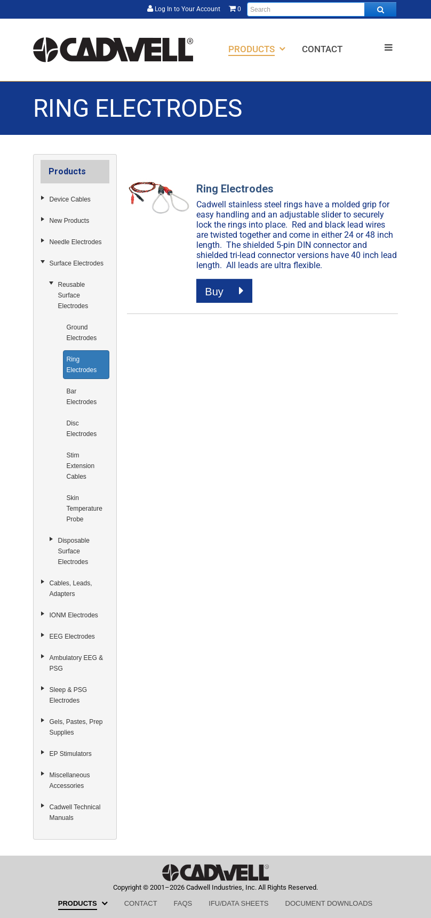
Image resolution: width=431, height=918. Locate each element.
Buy (224, 291)
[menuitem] (257, 49)
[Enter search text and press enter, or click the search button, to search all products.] (321, 9)
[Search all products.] (380, 9)
